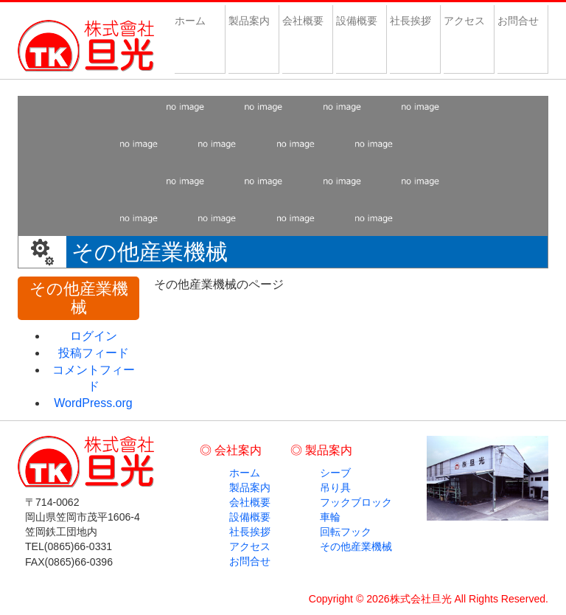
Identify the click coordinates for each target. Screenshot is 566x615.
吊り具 (335, 487)
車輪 (330, 517)
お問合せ (518, 21)
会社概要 (303, 21)
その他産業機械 (356, 546)
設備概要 (356, 21)
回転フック (345, 532)
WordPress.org (93, 403)
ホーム (195, 21)
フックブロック (356, 502)
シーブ (335, 473)
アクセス (464, 21)
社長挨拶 (410, 21)
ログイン (93, 336)
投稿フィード (93, 353)
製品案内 (249, 21)
